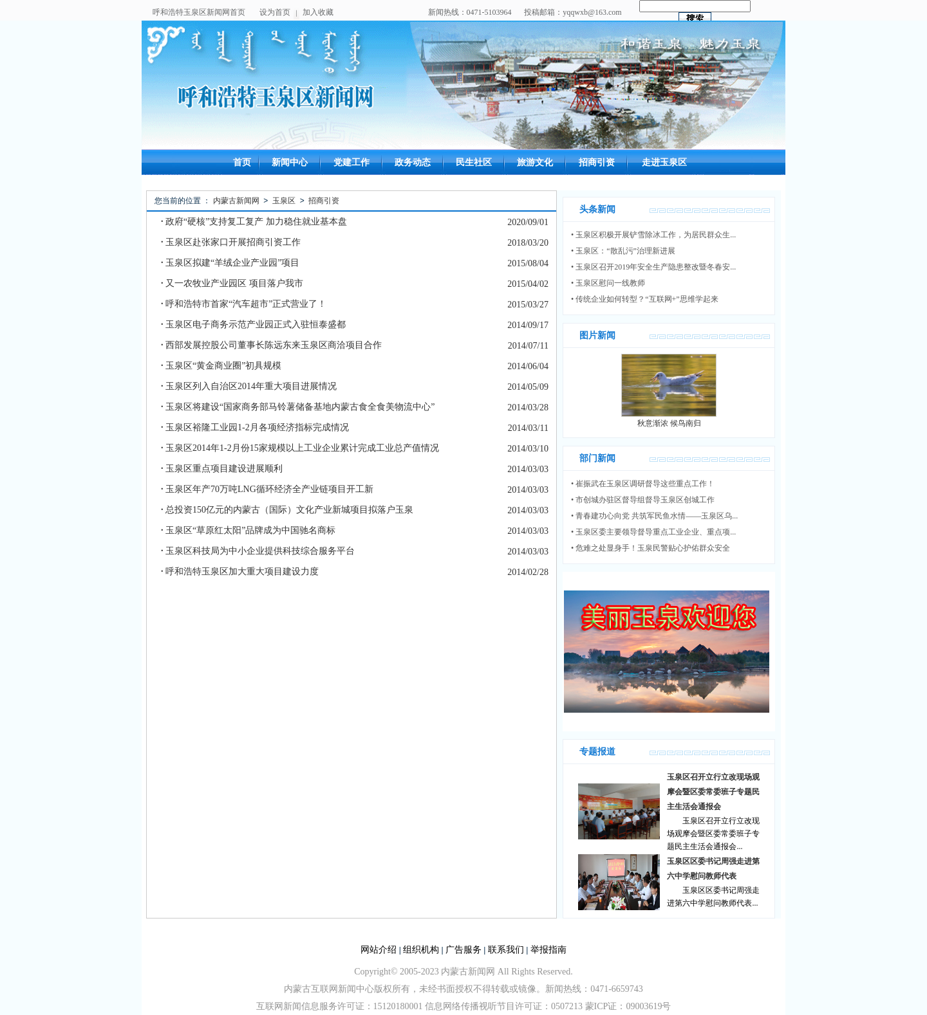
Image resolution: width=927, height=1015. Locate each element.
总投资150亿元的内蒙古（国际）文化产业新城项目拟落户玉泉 (287, 510)
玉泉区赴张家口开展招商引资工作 (231, 242)
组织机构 (421, 950)
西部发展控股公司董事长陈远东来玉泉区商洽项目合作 (271, 345)
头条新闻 (597, 209)
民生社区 (474, 162)
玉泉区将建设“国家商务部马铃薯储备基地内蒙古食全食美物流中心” (298, 407)
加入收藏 (318, 12)
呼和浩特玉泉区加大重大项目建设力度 (240, 571)
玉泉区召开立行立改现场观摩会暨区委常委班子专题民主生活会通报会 (713, 792)
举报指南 (548, 950)
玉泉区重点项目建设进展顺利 (222, 468)
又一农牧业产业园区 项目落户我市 (232, 283)
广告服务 (463, 950)
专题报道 (597, 751)
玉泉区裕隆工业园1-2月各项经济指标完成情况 (255, 427)
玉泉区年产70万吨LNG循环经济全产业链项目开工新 (267, 489)
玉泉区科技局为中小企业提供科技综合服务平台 (258, 551)
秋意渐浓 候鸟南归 (669, 423)
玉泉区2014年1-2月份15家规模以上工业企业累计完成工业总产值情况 (300, 448)
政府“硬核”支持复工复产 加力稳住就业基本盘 (254, 221)
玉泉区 (283, 200)
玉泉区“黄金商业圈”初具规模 (221, 365)
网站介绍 (378, 950)
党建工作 (351, 162)
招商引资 (597, 162)
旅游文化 (535, 162)
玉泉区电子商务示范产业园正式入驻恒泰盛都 (253, 324)
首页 (242, 162)
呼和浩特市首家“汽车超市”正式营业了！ (243, 304)
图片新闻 (597, 335)
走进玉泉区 (664, 162)
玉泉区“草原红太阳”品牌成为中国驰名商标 (248, 530)
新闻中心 (290, 162)
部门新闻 (597, 458)
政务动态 (413, 162)
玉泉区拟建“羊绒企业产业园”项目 (230, 263)
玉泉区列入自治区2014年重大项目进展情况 (249, 386)
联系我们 (506, 950)
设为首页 (274, 12)
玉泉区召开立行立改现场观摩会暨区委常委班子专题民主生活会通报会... (713, 833)
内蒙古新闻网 (236, 200)
